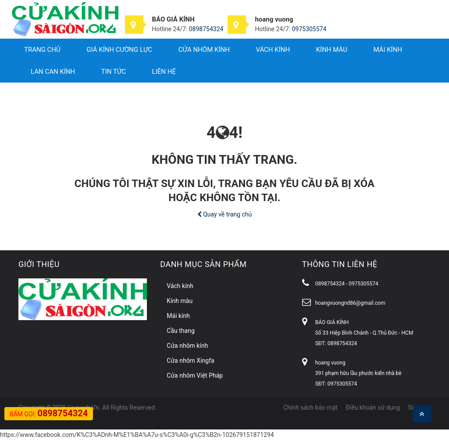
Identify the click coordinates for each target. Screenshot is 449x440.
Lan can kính (53, 72)
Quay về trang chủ (224, 214)
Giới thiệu (39, 264)
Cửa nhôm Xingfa (190, 360)
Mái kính (387, 50)
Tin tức (113, 72)
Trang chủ (42, 50)
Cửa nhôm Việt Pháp (195, 375)
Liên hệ (164, 72)
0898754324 (206, 28)
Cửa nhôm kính (204, 50)
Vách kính (273, 50)
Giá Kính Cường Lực (119, 50)
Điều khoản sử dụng (373, 407)
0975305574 (309, 28)
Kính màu (331, 50)
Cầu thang (180, 330)
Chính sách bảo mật (310, 407)
